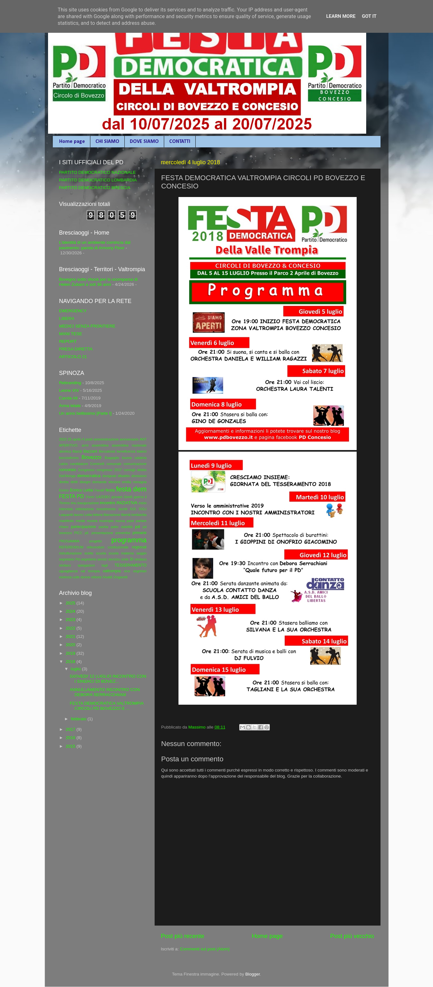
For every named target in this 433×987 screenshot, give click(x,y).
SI (131, 559)
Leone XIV (69, 390)
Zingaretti (120, 577)
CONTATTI (179, 141)
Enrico (64, 490)
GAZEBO (103, 497)
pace (130, 521)
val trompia (90, 571)
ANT (143, 439)
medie (80, 521)
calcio (63, 464)
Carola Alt (68, 398)
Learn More (340, 16)
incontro (107, 502)
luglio (76, 668)
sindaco (65, 565)
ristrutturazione (70, 553)
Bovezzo (91, 457)
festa (110, 490)
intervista (66, 509)
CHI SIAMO (107, 141)
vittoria (96, 577)
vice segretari (135, 571)
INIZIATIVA (126, 502)
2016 (71, 737)
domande (99, 482)
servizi (102, 559)
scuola (101, 553)
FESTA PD (71, 496)
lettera (97, 515)
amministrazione (106, 439)
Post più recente (183, 936)
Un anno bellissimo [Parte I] (85, 413)
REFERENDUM (71, 547)
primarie (140, 533)
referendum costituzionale (107, 547)
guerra (138, 497)
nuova (120, 521)
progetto (95, 541)
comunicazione (134, 464)
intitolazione (85, 509)
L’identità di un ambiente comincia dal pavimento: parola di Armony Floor (94, 245)
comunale (114, 464)
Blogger (252, 974)
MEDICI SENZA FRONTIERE (87, 326)
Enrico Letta (81, 490)
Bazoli (77, 451)
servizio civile (118, 559)
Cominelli (97, 464)
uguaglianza (68, 571)
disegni (85, 482)
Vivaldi (107, 577)
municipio (106, 521)
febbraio (79, 718)
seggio (141, 553)
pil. (87, 533)
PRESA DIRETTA (76, 349)
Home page (72, 141)
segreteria (88, 559)
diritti (74, 482)
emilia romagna (134, 482)
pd (137, 526)
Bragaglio (112, 458)
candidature (79, 464)
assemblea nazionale (129, 445)
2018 (71, 661)
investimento (106, 509)
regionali (139, 547)
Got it (369, 16)
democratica (89, 475)
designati (109, 476)
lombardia (138, 515)
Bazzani (90, 451)
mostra (92, 521)
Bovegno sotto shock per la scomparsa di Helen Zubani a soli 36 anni (98, 282)
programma (128, 540)
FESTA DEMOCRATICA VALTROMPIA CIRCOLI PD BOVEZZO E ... (106, 706)
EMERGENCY (73, 310)
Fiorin (90, 497)
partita (103, 527)
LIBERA (66, 318)
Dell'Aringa (67, 476)
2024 (71, 611)
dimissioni (138, 476)
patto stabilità (122, 527)
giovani (116, 497)
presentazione (102, 533)
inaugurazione (88, 503)
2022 (71, 628)
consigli (129, 470)
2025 (71, 603)
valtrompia (112, 571)
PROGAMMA (69, 541)
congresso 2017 (109, 470)
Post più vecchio (352, 936)
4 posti (87, 439)
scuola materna (121, 553)
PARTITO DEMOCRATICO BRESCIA (94, 187)
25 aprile (74, 439)
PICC (78, 533)
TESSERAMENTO (130, 565)
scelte (88, 553)
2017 (71, 729)
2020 (71, 644)
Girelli (127, 497)
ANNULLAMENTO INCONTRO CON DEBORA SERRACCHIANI (105, 692)
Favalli (99, 490)
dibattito (124, 476)
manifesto (66, 521)
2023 (63, 439)
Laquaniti (66, 515)
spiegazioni (86, 565)
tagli (104, 565)
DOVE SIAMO (144, 141)
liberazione (111, 515)
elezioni (114, 482)
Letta (88, 515)
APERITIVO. (69, 445)
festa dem (131, 489)
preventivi (122, 533)
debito (141, 470)
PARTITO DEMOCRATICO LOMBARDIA (98, 180)
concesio (67, 469)
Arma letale (70, 405)
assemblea (100, 445)
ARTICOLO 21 (73, 356)
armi (85, 445)
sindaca (140, 559)
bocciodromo (69, 458)
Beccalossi (107, 451)
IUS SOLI (138, 509)
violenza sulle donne (74, 577)
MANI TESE (70, 333)
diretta (64, 482)
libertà (125, 515)
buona (127, 458)
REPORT (68, 341)
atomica (65, 451)
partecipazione (83, 527)
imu (73, 503)
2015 (71, 746)
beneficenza (126, 451)
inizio (143, 503)
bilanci (142, 451)
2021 (71, 636)
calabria (141, 458)
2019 (71, 653)
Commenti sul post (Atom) (205, 949)
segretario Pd (69, 559)
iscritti (123, 509)
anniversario (129, 439)
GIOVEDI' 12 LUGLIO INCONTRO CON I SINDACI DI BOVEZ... (108, 679)
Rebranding (70, 382)
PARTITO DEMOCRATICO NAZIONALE (97, 172)
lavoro (78, 515)
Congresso (86, 470)
